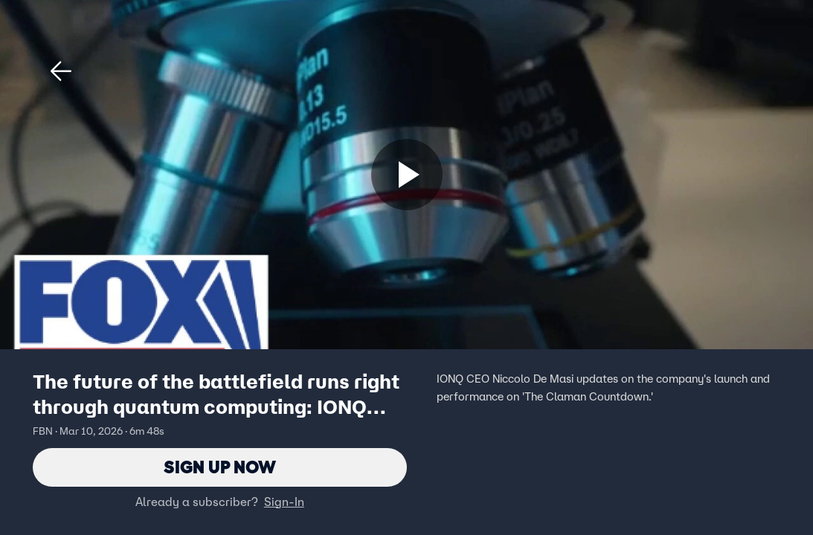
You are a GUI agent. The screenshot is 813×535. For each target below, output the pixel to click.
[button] (61, 71)
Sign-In (284, 501)
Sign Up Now (220, 467)
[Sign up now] (407, 174)
